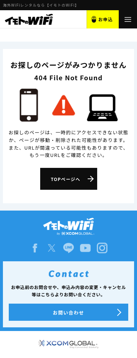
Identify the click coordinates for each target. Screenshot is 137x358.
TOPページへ (65, 179)
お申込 (105, 19)
